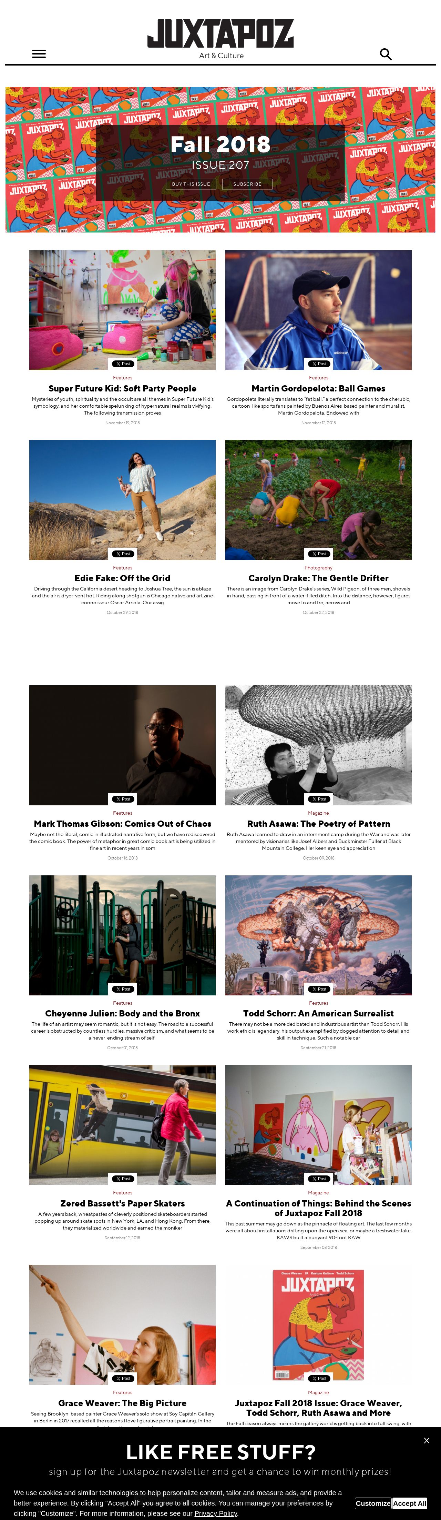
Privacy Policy (215, 1513)
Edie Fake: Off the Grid (122, 579)
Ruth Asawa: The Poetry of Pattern (318, 824)
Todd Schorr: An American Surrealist (318, 1014)
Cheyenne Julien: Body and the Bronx (122, 1014)
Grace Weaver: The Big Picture (122, 1404)
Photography (318, 568)
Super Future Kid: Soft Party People (123, 389)
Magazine (318, 813)
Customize (373, 1503)
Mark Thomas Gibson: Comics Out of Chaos (123, 824)
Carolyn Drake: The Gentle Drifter (318, 579)
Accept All (410, 1503)
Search (386, 54)
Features (122, 378)
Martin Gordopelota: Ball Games (319, 389)
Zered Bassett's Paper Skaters (122, 1204)
